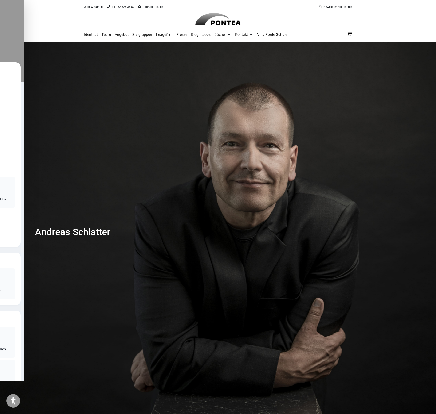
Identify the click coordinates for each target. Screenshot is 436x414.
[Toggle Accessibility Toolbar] (13, 401)
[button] (222, 35)
